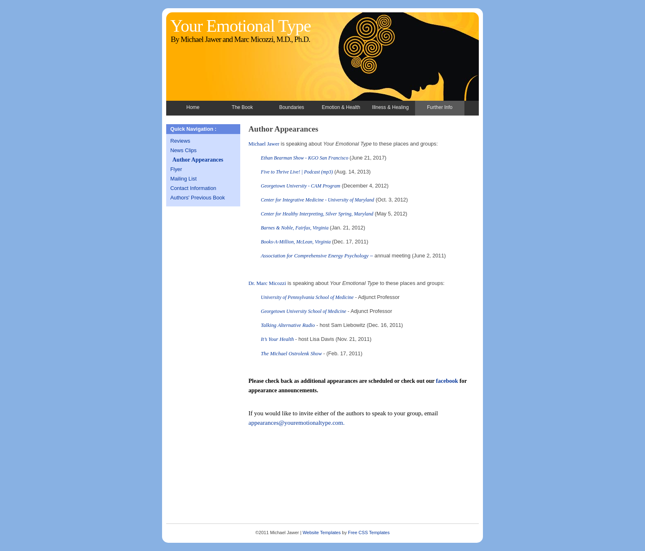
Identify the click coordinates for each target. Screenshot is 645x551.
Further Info (439, 107)
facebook (447, 381)
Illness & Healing (390, 107)
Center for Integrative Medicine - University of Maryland (317, 200)
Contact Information (193, 188)
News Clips (183, 150)
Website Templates (322, 532)
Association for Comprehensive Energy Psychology (315, 256)
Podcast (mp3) (318, 172)
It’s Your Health (278, 339)
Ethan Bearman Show (282, 158)
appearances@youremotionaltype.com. (296, 422)
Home (193, 107)
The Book (242, 107)
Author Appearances (197, 160)
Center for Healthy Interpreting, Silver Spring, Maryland (317, 214)
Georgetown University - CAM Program (300, 186)
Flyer (176, 169)
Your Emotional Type (240, 25)
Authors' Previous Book (197, 197)
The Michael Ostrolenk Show (292, 354)
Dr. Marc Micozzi (267, 283)
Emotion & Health (341, 107)
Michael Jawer (263, 144)
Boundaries (291, 107)
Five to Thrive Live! (280, 172)
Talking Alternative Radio (288, 325)
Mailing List (183, 179)
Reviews (180, 141)
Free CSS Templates (369, 532)
